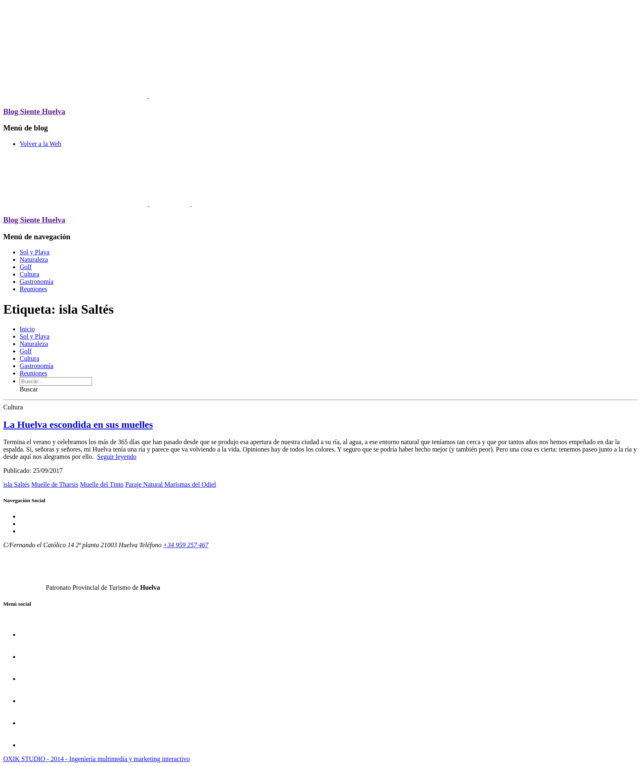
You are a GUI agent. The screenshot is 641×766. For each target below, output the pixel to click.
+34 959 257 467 (185, 544)
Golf (25, 266)
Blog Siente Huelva (34, 111)
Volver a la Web (40, 143)
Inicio (27, 329)
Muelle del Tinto (102, 484)
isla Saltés (16, 484)
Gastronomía (37, 281)
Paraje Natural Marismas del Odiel (170, 484)
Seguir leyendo (116, 456)
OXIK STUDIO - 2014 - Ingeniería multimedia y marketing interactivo (96, 758)
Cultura (29, 274)
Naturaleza (34, 259)
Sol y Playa (34, 252)
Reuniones (33, 288)
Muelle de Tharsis (54, 484)
